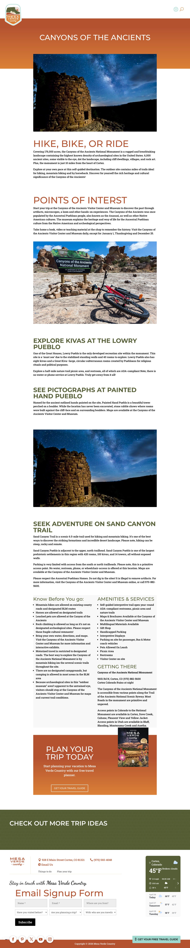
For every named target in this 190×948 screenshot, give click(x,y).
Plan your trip (64, 871)
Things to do (45, 871)
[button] (153, 883)
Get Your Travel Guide (69, 788)
